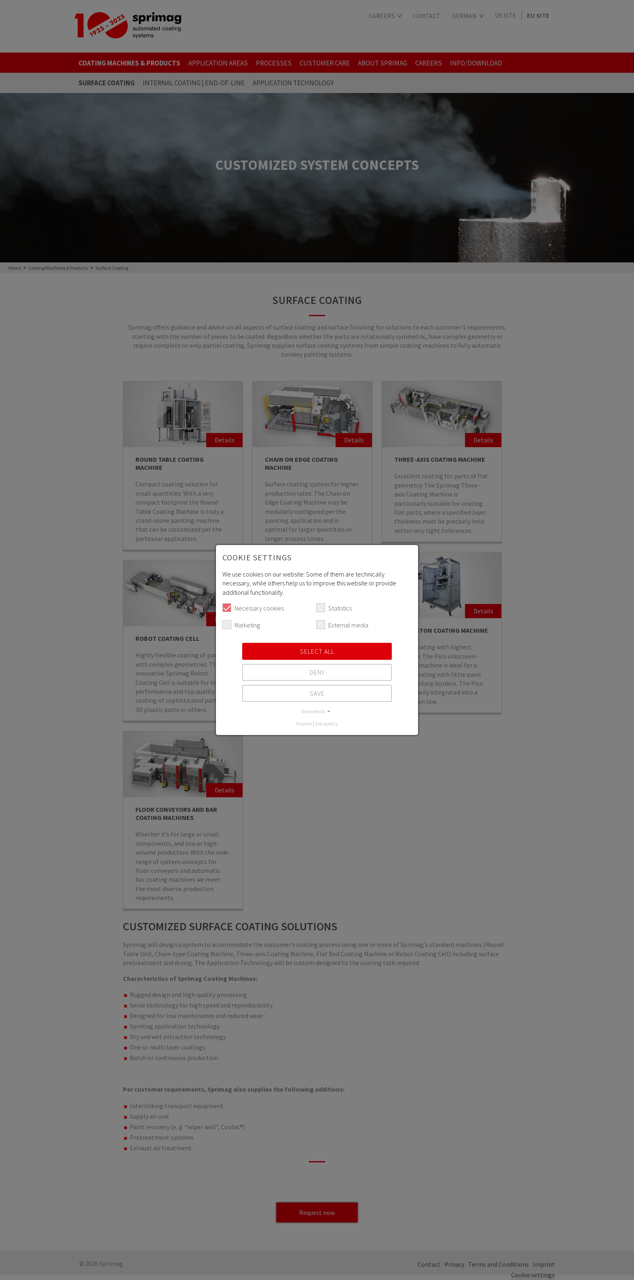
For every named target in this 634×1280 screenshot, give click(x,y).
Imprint (304, 723)
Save (317, 693)
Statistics (334, 607)
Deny (317, 672)
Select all (317, 651)
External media (342, 624)
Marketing (241, 624)
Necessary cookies (253, 607)
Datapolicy (326, 723)
